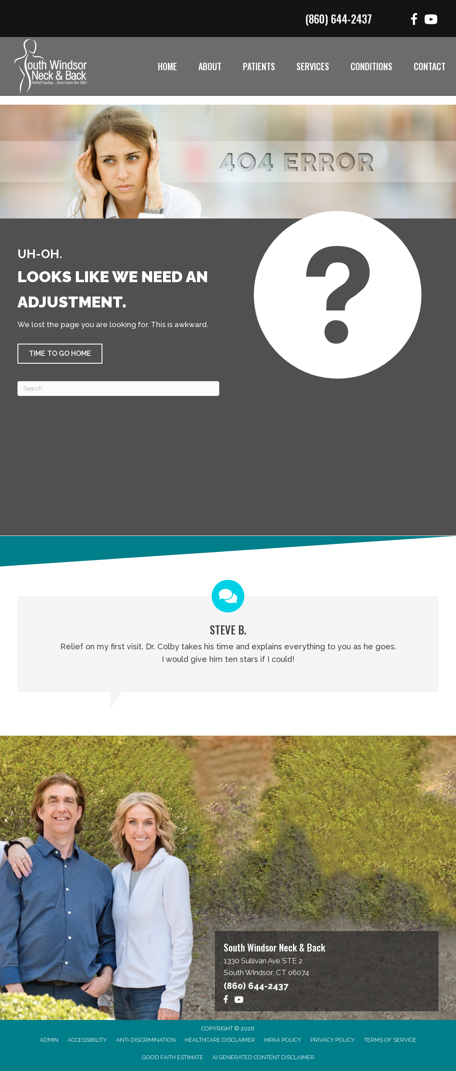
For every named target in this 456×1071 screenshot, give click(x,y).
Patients (259, 66)
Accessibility (87, 1040)
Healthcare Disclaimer (220, 1040)
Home (167, 66)
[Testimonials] (228, 636)
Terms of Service (390, 1040)
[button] (59, 354)
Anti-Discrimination (146, 1040)
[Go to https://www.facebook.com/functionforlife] (414, 20)
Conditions (371, 66)
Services (312, 66)
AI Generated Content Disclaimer (263, 1057)
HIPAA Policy (282, 1040)
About (209, 66)
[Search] (118, 388)
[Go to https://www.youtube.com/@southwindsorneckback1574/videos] (431, 20)
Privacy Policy (332, 1040)
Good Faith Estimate (172, 1057)
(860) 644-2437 (338, 18)
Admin (49, 1040)
